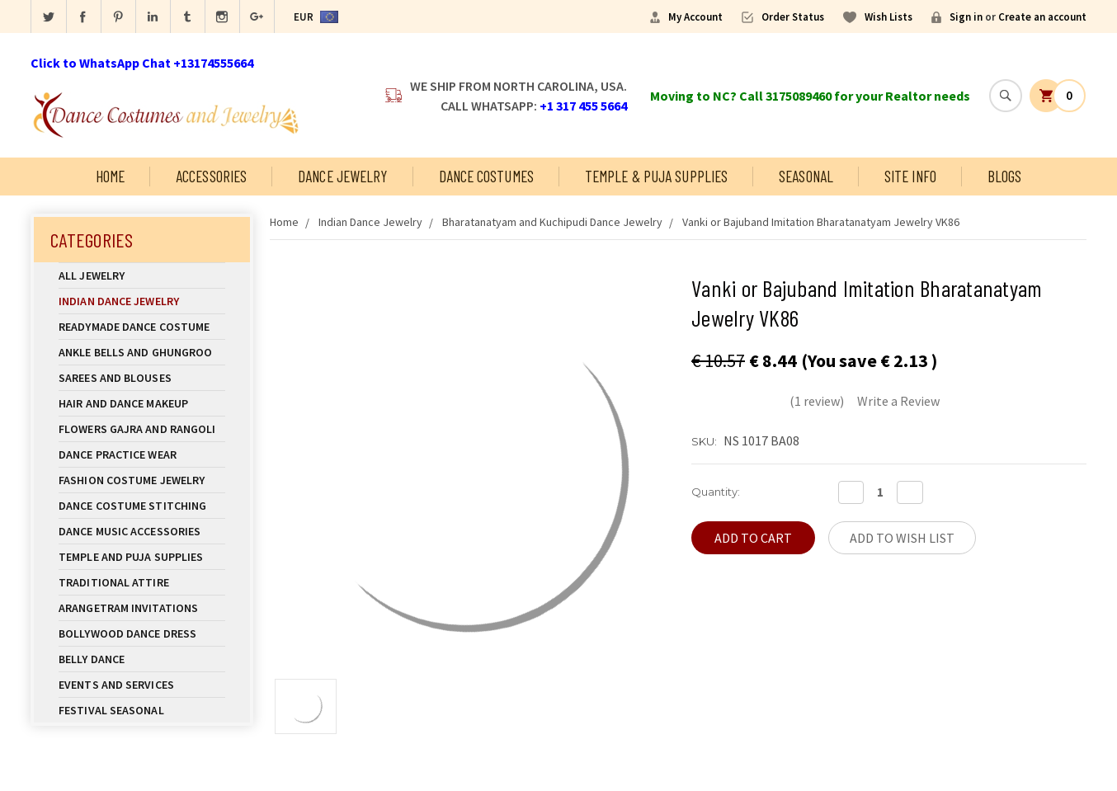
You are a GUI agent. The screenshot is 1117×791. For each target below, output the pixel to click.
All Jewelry (142, 275)
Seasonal (806, 176)
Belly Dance (142, 659)
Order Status (792, 17)
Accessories (211, 176)
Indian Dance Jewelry (142, 301)
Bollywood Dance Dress (127, 633)
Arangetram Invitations (128, 607)
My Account (695, 17)
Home (110, 176)
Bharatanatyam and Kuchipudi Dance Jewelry (552, 221)
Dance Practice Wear (142, 454)
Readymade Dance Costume (142, 326)
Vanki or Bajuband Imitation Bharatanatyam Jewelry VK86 (820, 221)
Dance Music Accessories (129, 531)
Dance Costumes (486, 176)
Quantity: (715, 491)
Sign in (966, 17)
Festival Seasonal (111, 710)
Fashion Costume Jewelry (142, 480)
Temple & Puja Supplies (656, 176)
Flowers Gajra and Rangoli (137, 428)
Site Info (910, 176)
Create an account (1042, 17)
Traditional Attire (114, 582)
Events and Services (116, 684)
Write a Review (898, 401)
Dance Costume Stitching (132, 505)
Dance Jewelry (342, 176)
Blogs (1004, 176)
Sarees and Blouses (142, 377)
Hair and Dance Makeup (142, 403)
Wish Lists (888, 17)
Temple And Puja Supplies (142, 556)
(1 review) (816, 401)
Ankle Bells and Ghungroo (135, 352)
